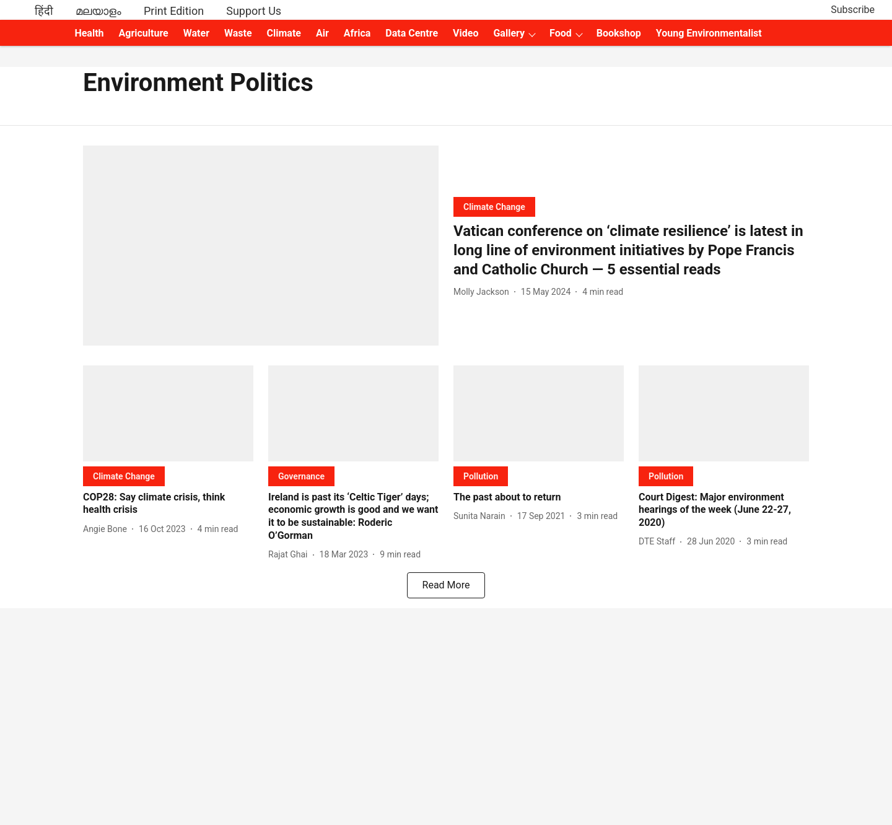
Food (560, 33)
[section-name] (494, 206)
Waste (238, 33)
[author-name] (483, 292)
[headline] (631, 251)
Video (465, 33)
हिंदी (44, 10)
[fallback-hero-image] (261, 246)
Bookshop (619, 33)
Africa (357, 33)
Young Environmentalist (709, 33)
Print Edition (174, 10)
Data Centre (411, 33)
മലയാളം (98, 10)
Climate (284, 33)
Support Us (253, 10)
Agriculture (143, 33)
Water (196, 33)
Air (322, 33)
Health (88, 33)
